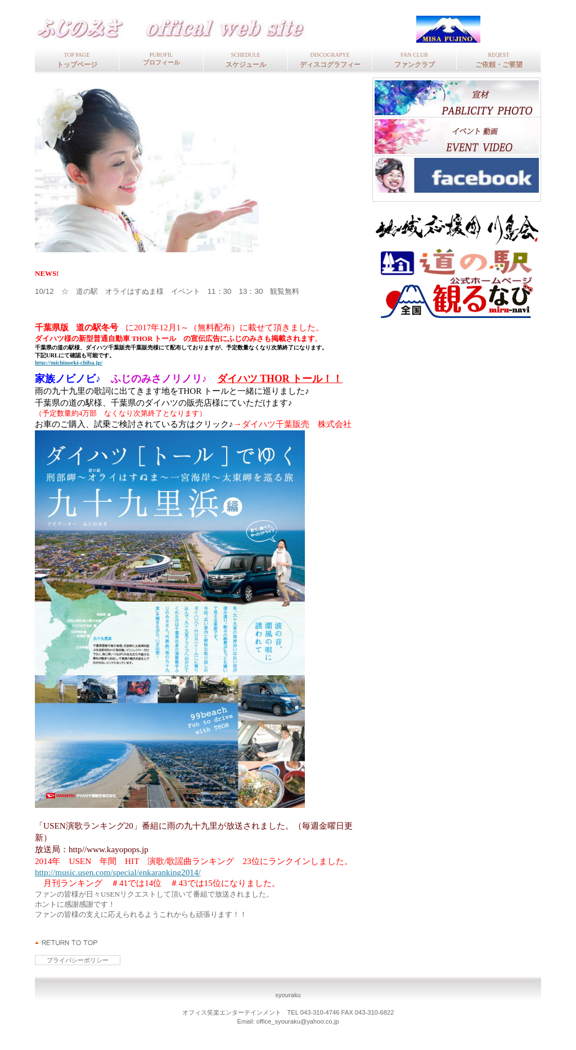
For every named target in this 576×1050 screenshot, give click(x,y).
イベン (457, 136)
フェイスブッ (457, 175)
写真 (457, 97)
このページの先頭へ (66, 942)
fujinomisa (184, 28)
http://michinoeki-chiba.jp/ (68, 363)
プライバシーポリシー (78, 960)
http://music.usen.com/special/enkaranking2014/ (118, 872)
